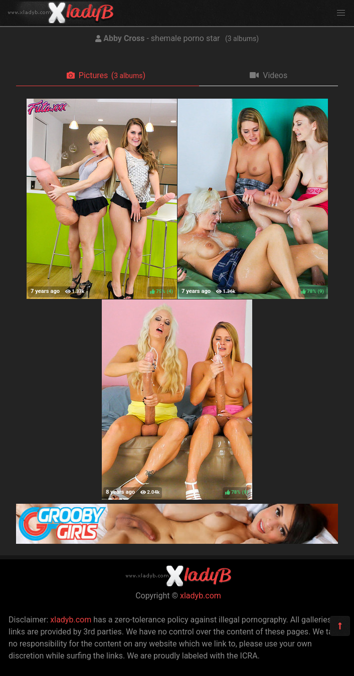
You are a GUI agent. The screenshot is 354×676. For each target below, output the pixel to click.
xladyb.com (200, 595)
